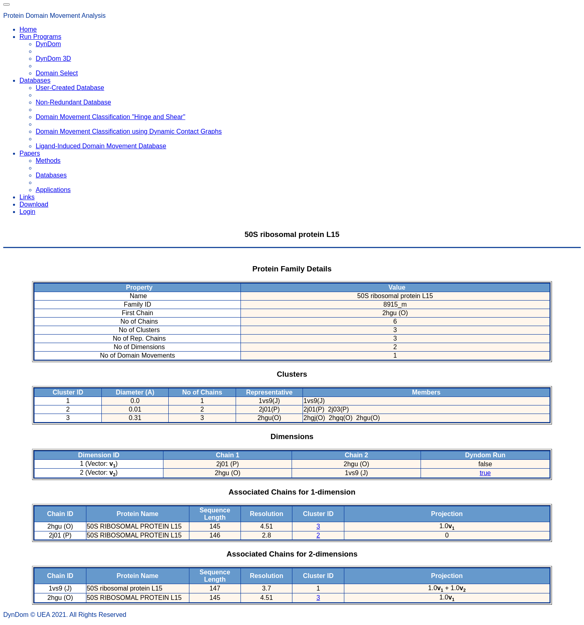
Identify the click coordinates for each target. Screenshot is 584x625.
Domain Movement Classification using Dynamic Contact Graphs (129, 131)
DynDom (48, 44)
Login (27, 211)
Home (28, 29)
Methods (48, 160)
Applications (53, 189)
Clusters (292, 374)
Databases (51, 175)
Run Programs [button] (40, 36)
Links (26, 197)
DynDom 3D (53, 58)
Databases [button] (35, 80)
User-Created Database (70, 87)
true (485, 472)
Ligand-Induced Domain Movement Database (101, 146)
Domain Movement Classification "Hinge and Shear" (110, 116)
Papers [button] (29, 153)
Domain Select (57, 73)
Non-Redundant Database (73, 102)
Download (33, 204)
